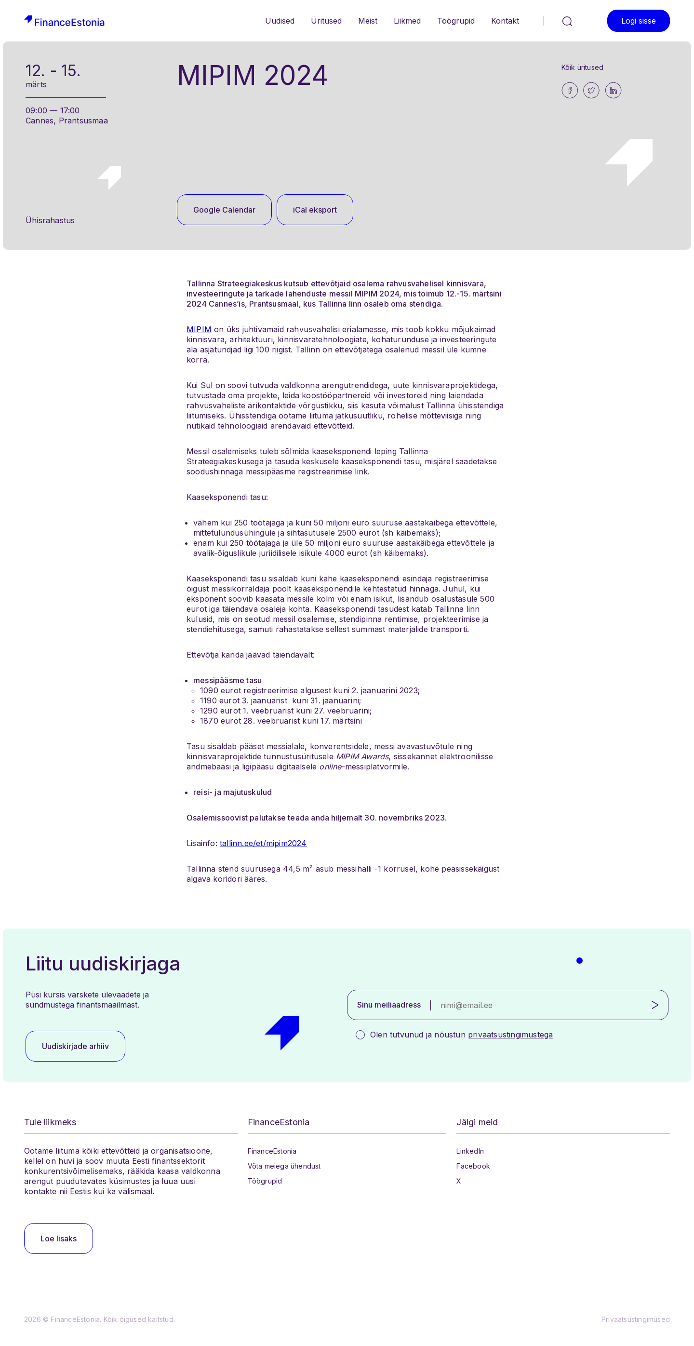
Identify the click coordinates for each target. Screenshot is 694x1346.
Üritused (326, 21)
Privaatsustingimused (635, 1319)
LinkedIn (470, 1151)
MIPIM (199, 329)
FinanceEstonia (272, 1151)
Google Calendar (224, 210)
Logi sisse (638, 21)
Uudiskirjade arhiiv (75, 1046)
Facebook (473, 1166)
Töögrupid (456, 21)
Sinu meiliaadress (389, 1005)
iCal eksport (315, 210)
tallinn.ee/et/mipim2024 (263, 843)
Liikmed (407, 21)
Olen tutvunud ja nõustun (461, 1034)
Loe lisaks (58, 1238)
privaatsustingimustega (510, 1034)
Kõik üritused (582, 67)
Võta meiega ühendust (284, 1166)
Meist (367, 21)
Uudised (279, 21)
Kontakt (505, 21)
